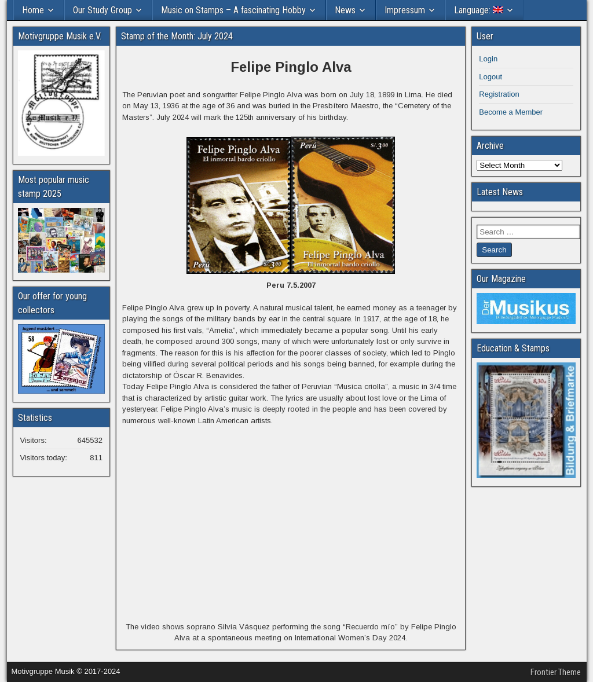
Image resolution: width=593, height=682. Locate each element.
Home (33, 10)
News (345, 10)
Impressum (405, 10)
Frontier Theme (555, 672)
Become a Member (511, 112)
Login (488, 58)
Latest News (500, 191)
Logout (490, 76)
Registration (499, 94)
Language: (478, 10)
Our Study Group (102, 10)
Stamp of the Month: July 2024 (177, 36)
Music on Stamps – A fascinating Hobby (233, 10)
